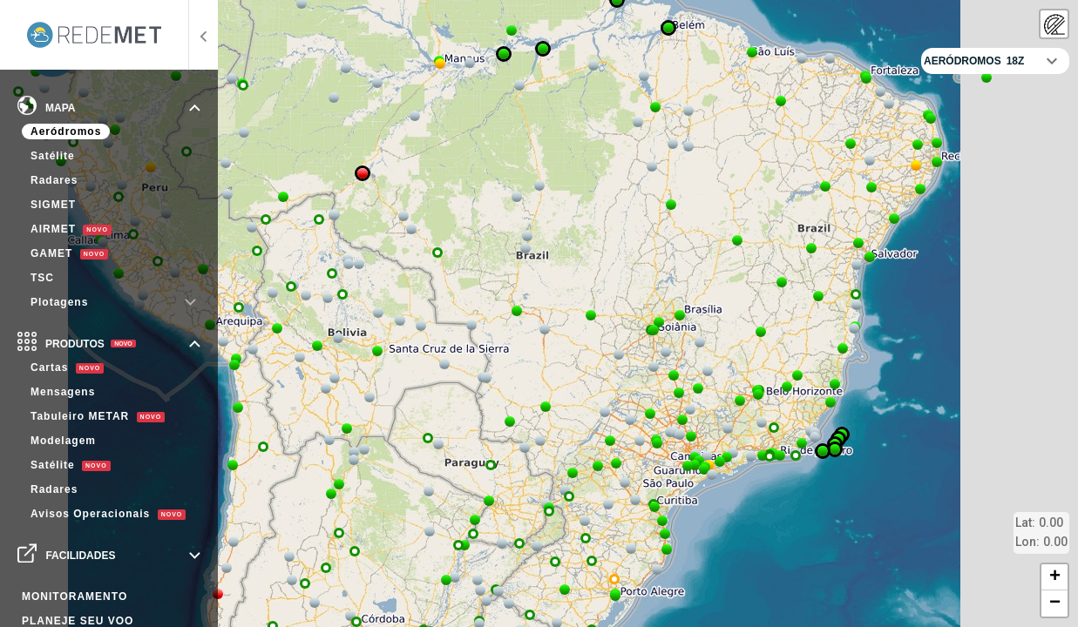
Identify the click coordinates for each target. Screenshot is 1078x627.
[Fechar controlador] (1052, 61)
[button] (350, 615)
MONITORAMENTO (74, 596)
